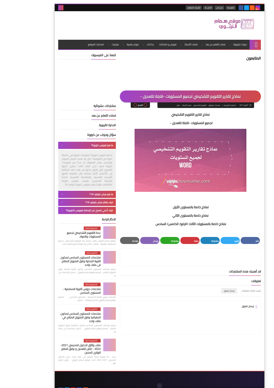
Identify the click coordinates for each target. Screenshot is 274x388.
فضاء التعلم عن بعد (193, 41)
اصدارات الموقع (73, 41)
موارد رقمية (110, 41)
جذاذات (127, 41)
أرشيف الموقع (171, 8)
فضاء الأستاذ (168, 41)
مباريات (92, 41)
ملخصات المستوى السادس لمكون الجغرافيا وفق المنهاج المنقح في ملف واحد (58, 314)
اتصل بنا (185, 8)
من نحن (197, 8)
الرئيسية (208, 8)
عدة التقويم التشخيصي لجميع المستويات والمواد (61, 231)
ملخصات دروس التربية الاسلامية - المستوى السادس (59, 287)
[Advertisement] (99, 22)
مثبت (155, 102)
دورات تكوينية (217, 41)
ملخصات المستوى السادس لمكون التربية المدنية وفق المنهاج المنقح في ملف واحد (58, 257)
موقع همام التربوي (200, 382)
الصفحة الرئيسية (207, 102)
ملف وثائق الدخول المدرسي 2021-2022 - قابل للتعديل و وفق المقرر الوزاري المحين (58, 345)
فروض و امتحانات (145, 41)
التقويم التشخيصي (177, 102)
